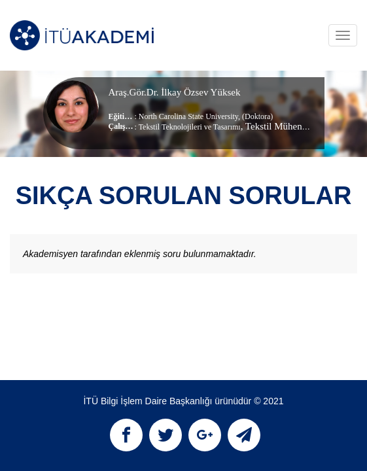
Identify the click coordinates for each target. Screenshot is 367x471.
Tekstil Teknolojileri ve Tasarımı (190, 126)
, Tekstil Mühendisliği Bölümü (301, 126)
